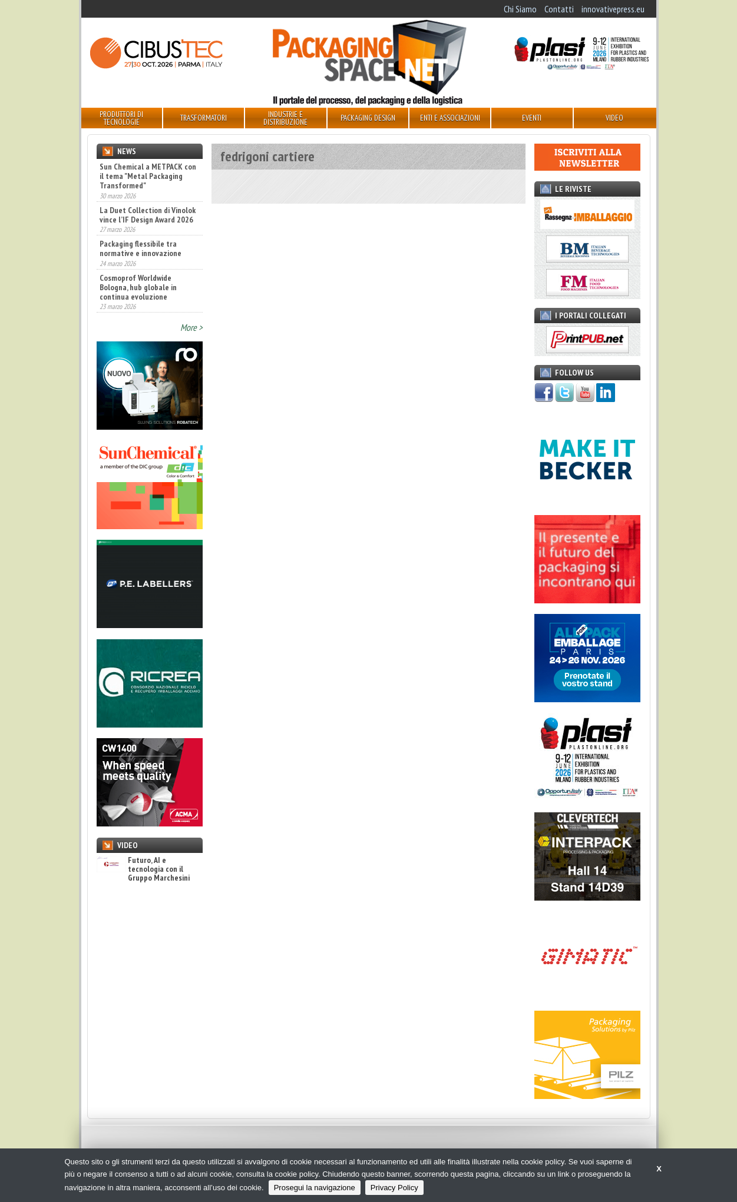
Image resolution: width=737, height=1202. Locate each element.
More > (191, 327)
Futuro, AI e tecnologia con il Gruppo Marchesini (143, 869)
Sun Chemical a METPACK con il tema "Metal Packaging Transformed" (148, 176)
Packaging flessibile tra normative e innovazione (140, 248)
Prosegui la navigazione (314, 1187)
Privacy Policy (394, 1187)
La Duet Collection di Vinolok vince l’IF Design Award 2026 (148, 214)
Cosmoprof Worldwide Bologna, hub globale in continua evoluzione (138, 287)
